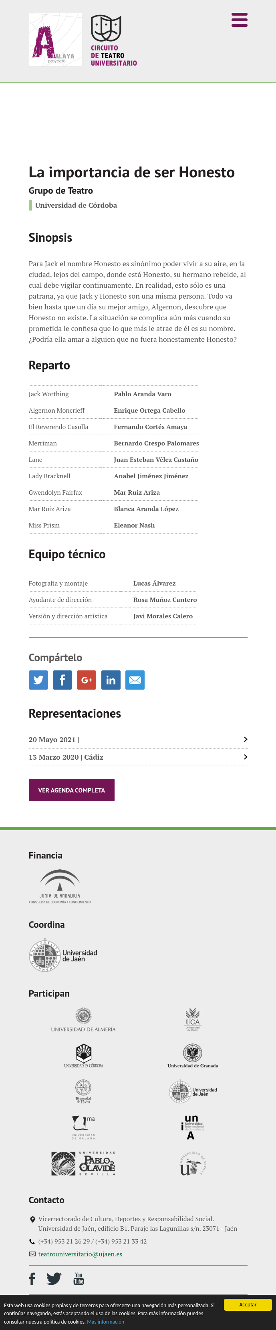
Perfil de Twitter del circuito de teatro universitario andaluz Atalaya (54, 1278)
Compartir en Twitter (38, 680)
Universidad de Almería (83, 1019)
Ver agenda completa (71, 790)
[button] (240, 20)
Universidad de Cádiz (192, 1019)
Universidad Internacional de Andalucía (192, 1127)
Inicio (83, 39)
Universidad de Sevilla (192, 1163)
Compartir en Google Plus (86, 680)
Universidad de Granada (192, 1055)
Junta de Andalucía (60, 886)
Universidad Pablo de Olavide (83, 1163)
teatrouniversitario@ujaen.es (80, 1254)
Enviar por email (135, 680)
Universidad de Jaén (63, 955)
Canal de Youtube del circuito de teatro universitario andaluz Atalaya (78, 1278)
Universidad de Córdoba (83, 1055)
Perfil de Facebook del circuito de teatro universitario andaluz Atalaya (32, 1278)
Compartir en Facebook (62, 680)
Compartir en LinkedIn (111, 680)
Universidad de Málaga (83, 1127)
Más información (105, 1321)
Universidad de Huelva (83, 1091)
